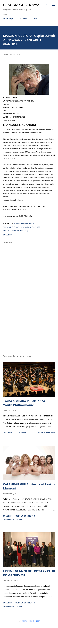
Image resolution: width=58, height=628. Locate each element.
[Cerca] (47, 4)
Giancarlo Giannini (12, 227)
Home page (8, 18)
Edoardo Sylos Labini (24, 223)
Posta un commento (24, 516)
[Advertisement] (29, 329)
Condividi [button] (7, 235)
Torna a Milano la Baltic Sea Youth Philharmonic (24, 403)
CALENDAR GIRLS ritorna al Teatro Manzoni (29, 486)
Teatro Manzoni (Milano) (15, 230)
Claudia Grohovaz (21, 5)
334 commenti (21, 432)
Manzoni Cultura (31, 227)
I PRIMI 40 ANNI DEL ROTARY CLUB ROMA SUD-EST (29, 573)
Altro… (37, 18)
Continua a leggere (45, 432)
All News (23, 18)
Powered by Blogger (29, 621)
